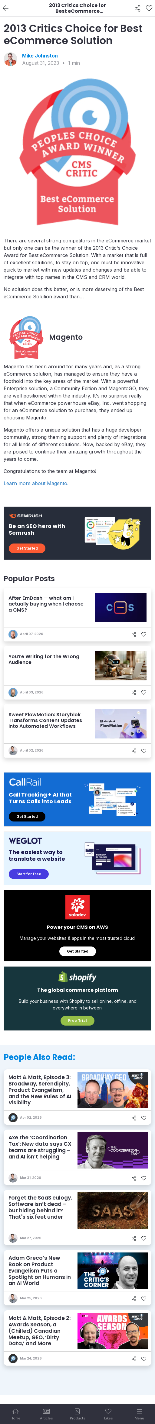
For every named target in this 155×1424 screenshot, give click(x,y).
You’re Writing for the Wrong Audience (43, 659)
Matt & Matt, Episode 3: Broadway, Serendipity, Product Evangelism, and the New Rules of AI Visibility (39, 1090)
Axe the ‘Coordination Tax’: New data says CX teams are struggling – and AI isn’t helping (39, 1147)
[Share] (137, 8)
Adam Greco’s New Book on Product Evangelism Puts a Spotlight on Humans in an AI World (39, 1270)
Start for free (28, 874)
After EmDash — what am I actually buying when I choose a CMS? (46, 604)
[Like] (149, 8)
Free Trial (77, 1020)
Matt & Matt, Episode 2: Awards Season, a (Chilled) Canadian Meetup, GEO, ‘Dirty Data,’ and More (39, 1331)
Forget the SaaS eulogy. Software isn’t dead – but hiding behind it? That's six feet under (40, 1207)
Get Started (27, 548)
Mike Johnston (40, 56)
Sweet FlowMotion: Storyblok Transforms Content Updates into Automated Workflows (45, 720)
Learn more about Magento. (36, 483)
